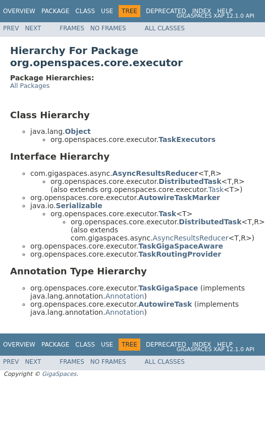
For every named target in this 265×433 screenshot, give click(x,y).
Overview (19, 11)
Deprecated (166, 11)
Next (33, 28)
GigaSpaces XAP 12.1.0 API (215, 16)
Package (55, 11)
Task (216, 189)
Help (225, 11)
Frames (72, 28)
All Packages (29, 85)
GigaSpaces (59, 373)
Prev (11, 28)
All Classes (165, 28)
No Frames (108, 28)
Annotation (124, 296)
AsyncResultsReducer (191, 238)
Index (201, 11)
